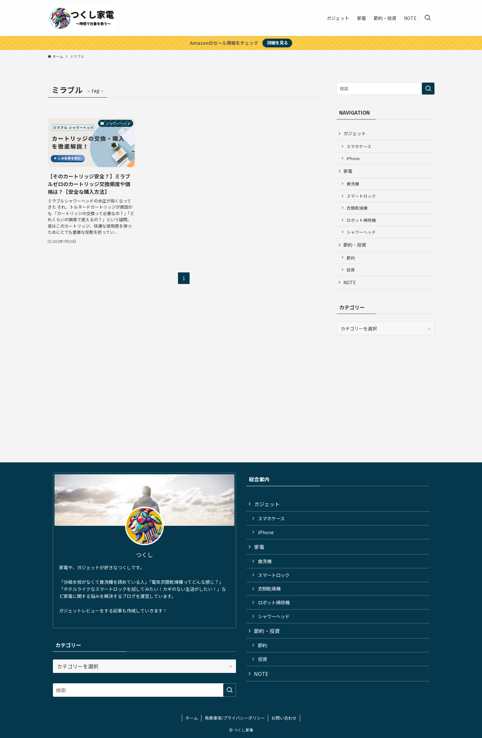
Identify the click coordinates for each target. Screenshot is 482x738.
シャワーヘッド (361, 232)
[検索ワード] (386, 88)
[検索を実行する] (428, 88)
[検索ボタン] (427, 18)
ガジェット (354, 133)
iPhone (353, 158)
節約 (351, 258)
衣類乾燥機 (357, 208)
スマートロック (361, 196)
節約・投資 (354, 244)
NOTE (349, 282)
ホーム (191, 718)
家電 (347, 171)
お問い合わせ (284, 718)
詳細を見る (277, 43)
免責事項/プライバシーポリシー (235, 718)
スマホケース (359, 146)
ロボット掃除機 (361, 220)
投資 (351, 270)
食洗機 (353, 184)
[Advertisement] (386, 386)
